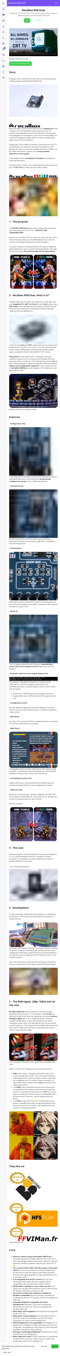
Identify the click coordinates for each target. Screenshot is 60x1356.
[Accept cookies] (55, 1346)
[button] (6, 1352)
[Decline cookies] (44, 1346)
